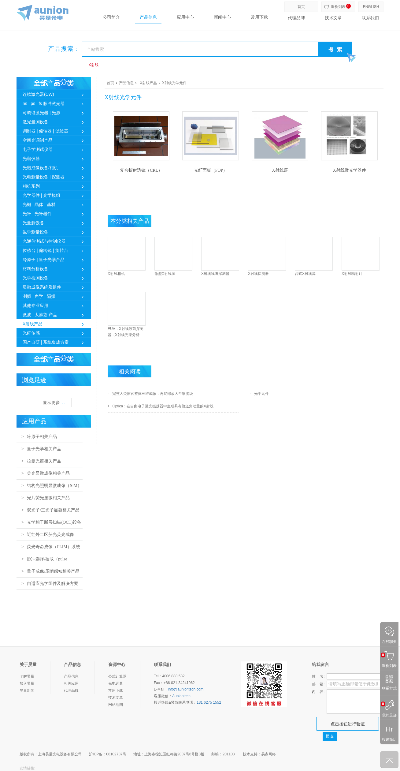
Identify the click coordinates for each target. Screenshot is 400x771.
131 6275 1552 (209, 702)
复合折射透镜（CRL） (141, 170)
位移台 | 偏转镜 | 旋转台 (45, 250)
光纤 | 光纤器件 (37, 213)
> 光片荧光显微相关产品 (45, 498)
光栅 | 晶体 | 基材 (39, 204)
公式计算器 (117, 676)
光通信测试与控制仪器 (44, 241)
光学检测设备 (35, 277)
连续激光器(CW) (38, 94)
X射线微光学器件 (349, 170)
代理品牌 (296, 18)
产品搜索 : (63, 48)
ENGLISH (371, 7)
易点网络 (268, 754)
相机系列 (31, 186)
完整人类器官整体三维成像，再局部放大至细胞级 (152, 393)
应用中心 (185, 17)
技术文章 (333, 18)
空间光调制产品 (38, 140)
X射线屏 (280, 170)
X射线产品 (33, 323)
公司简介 (111, 17)
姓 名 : (318, 676)
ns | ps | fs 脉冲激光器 (44, 103)
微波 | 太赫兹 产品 (40, 314)
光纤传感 (31, 333)
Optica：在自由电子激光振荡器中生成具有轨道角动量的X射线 (162, 406)
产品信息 (148, 17)
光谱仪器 (31, 158)
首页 (301, 7)
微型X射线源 (164, 273)
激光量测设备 (35, 121)
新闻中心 (222, 17)
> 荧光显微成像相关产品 (45, 473)
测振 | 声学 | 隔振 (39, 296)
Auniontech (181, 696)
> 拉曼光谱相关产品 (41, 461)
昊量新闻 (27, 690)
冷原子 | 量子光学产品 (44, 259)
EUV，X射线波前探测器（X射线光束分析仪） (125, 335)
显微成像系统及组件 (42, 287)
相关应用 (71, 683)
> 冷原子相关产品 (39, 436)
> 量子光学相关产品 (41, 449)
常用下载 (259, 17)
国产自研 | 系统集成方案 (46, 342)
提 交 (330, 736)
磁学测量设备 (35, 232)
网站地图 (115, 704)
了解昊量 (27, 676)
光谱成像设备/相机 (40, 167)
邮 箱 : (318, 684)
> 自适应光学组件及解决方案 (49, 583)
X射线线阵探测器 (215, 273)
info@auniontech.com (185, 689)
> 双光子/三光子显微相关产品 (50, 510)
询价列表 (338, 7)
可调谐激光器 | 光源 (41, 112)
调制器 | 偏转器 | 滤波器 (45, 131)
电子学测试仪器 (38, 149)
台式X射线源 (305, 273)
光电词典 (115, 683)
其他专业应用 (35, 305)
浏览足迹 (34, 379)
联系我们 (370, 18)
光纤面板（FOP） (211, 170)
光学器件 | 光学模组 (41, 195)
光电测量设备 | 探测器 (44, 176)
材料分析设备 (35, 268)
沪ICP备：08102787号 (107, 754)
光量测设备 (33, 222)
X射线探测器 (258, 273)
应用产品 (34, 421)
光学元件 (261, 393)
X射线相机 (116, 273)
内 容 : (318, 692)
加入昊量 (27, 683)
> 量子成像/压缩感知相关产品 (50, 571)
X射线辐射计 (352, 273)
